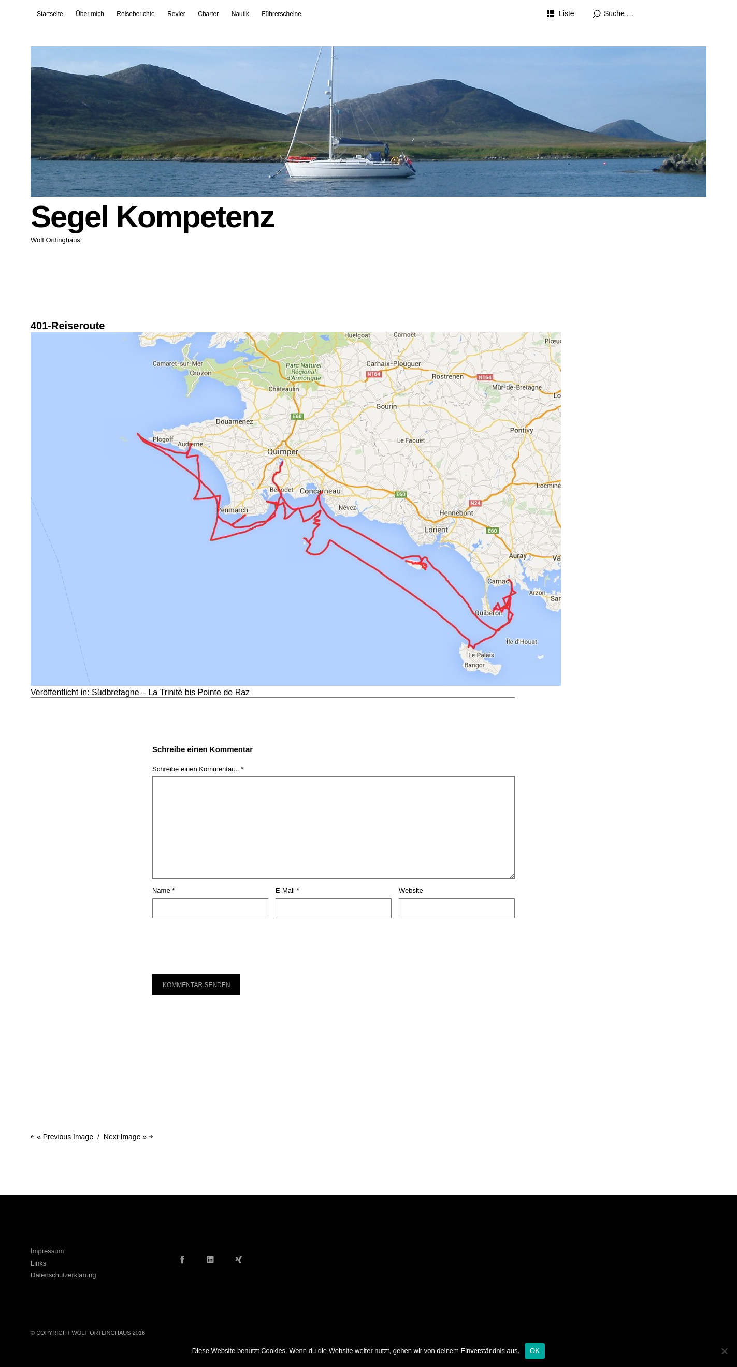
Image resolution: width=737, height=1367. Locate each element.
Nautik (240, 14)
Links (38, 1263)
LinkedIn (210, 1259)
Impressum (47, 1251)
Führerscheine (281, 14)
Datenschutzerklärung (63, 1275)
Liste (566, 13)
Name (163, 890)
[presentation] (222, 941)
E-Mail (287, 890)
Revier (176, 14)
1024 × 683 (47, 312)
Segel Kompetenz (152, 216)
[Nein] (724, 1351)
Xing (239, 1259)
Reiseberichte (135, 14)
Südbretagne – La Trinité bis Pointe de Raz (171, 692)
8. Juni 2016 (47, 304)
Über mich (90, 14)
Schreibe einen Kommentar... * (197, 769)
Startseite (50, 14)
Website (411, 890)
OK (535, 1351)
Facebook (182, 1259)
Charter (208, 14)
